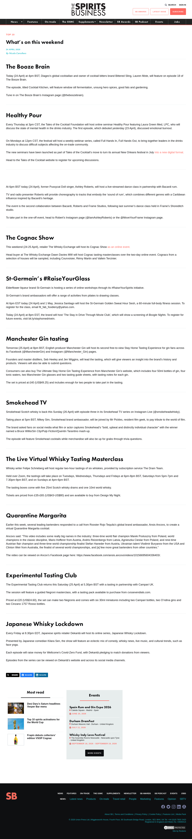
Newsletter (106, 21)
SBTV (183, 799)
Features (32, 21)
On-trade (50, 21)
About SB (109, 814)
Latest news (76, 799)
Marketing (145, 799)
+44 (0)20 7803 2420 (177, 819)
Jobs (177, 21)
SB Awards (123, 21)
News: (63, 799)
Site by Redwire (179, 831)
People (132, 799)
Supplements (86, 21)
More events (94, 753)
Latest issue (159, 12)
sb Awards (140, 12)
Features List (168, 814)
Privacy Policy (141, 814)
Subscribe (178, 12)
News (14, 21)
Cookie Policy (155, 814)
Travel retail (119, 799)
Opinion (172, 799)
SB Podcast (141, 21)
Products (91, 799)
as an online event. (119, 246)
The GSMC (68, 21)
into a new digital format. (169, 152)
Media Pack (181, 814)
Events (159, 21)
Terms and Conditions (124, 814)
